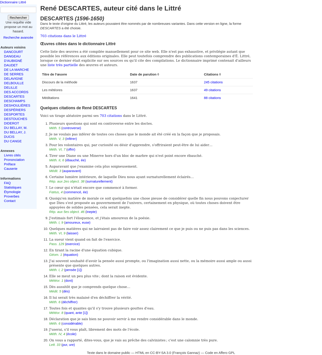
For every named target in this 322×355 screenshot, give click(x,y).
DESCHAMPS (14, 101)
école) (71, 334)
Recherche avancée (18, 37)
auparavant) (72, 171)
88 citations (212, 98)
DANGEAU (12, 56)
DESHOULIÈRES (17, 105)
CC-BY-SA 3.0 (160, 353)
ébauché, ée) (76, 160)
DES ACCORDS (16, 92)
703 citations (111, 116)
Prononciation (14, 160)
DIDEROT (11, 123)
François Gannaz (186, 353)
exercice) (73, 244)
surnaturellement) (100, 181)
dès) (66, 291)
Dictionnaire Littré (13, 2)
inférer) (71, 139)
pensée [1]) (73, 270)
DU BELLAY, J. (15, 132)
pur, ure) (68, 345)
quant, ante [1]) (76, 313)
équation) (71, 254)
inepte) (92, 212)
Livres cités (12, 155)
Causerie (10, 168)
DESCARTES (14, 96)
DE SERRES (13, 74)
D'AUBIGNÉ (13, 61)
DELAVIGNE (13, 78)
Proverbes (11, 196)
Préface (10, 164)
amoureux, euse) (78, 222)
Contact (10, 201)
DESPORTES (14, 114)
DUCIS (9, 137)
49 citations (212, 90)
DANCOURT (13, 52)
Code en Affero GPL (220, 353)
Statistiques (12, 187)
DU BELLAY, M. (16, 128)
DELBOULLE (14, 83)
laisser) (73, 233)
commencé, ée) (76, 192)
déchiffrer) (69, 302)
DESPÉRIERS (15, 110)
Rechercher (18, 17)
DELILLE (10, 87)
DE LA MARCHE (16, 69)
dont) (69, 280)
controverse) (71, 128)
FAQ (7, 183)
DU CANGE (13, 141)
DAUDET (11, 65)
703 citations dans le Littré (63, 36)
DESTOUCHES (15, 119)
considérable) (72, 323)
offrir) (71, 149)
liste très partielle (63, 65)
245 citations (213, 82)
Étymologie (12, 192)
